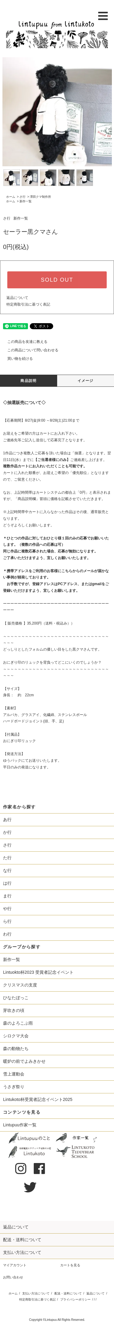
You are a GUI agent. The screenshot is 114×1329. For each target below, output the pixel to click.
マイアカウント (14, 1265)
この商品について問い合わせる (29, 350)
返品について (17, 298)
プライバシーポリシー (75, 1299)
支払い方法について (36, 1293)
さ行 (22, 196)
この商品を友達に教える (23, 342)
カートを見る (70, 1265)
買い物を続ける (16, 358)
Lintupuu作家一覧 (19, 1124)
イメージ (86, 381)
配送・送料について (68, 1293)
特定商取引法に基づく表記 (28, 304)
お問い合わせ (13, 1277)
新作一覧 (25, 201)
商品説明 (28, 381)
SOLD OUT (57, 280)
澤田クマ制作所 (40, 196)
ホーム (10, 196)
